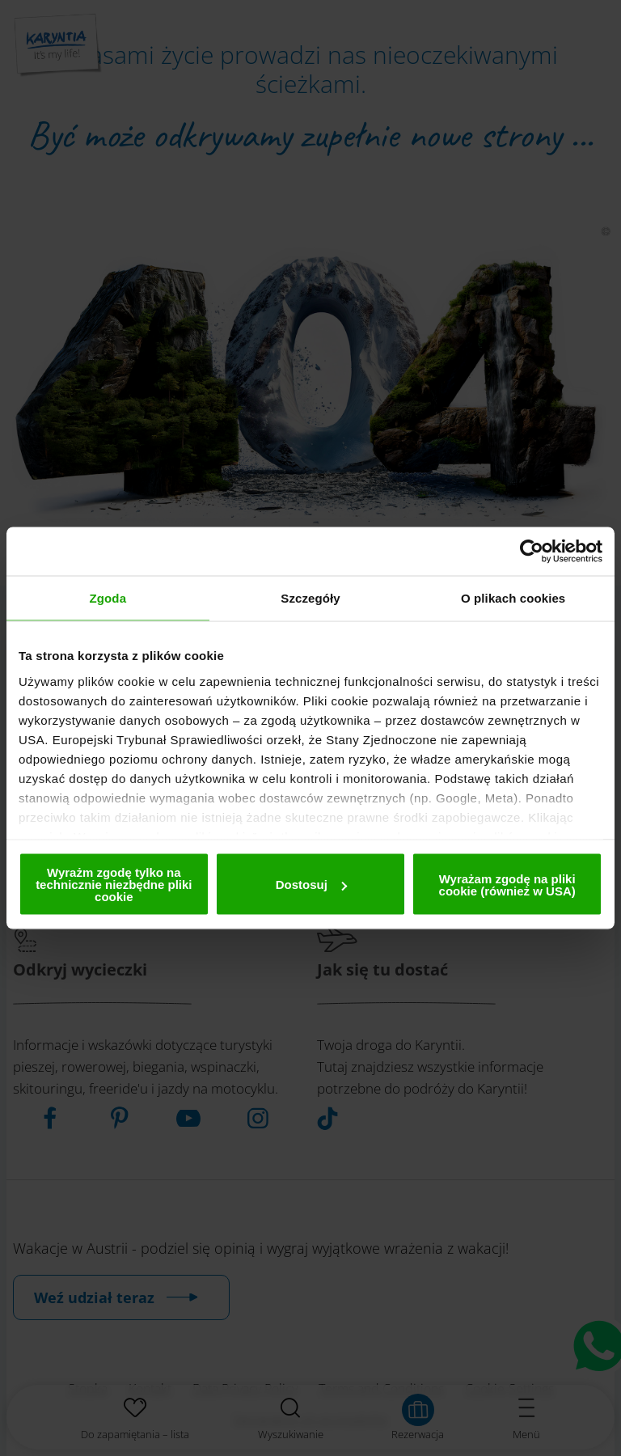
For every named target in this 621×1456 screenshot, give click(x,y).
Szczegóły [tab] (310, 598)
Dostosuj (311, 884)
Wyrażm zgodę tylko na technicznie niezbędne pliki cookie (114, 885)
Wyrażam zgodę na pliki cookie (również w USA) (507, 884)
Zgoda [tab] (108, 598)
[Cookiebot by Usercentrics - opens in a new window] (531, 552)
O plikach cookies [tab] (513, 598)
